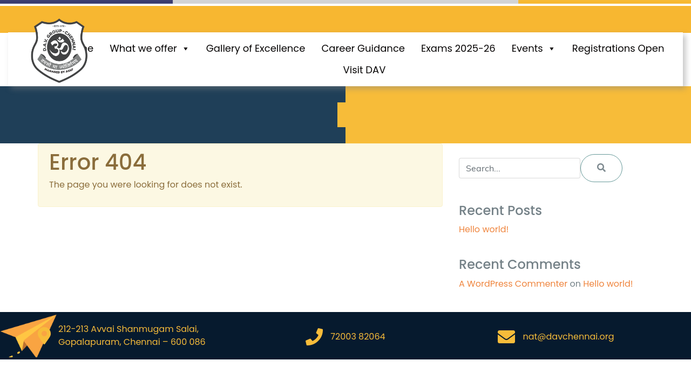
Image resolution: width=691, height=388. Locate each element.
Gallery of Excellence (256, 48)
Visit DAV (364, 70)
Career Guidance (363, 48)
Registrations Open (618, 48)
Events (534, 48)
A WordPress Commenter (513, 284)
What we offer (150, 48)
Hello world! (484, 229)
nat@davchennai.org (568, 336)
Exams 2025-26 (458, 48)
